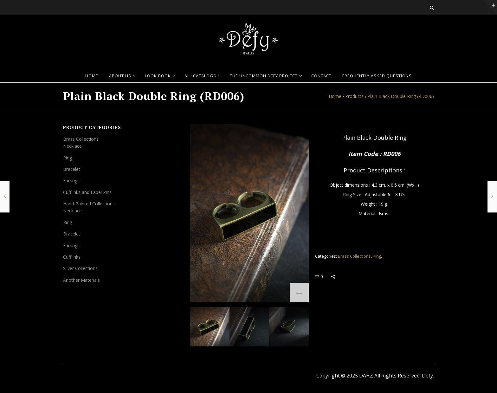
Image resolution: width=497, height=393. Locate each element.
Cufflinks (72, 257)
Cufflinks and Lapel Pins (87, 192)
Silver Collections (80, 268)
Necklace (72, 146)
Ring (377, 256)
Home (335, 96)
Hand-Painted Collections (89, 204)
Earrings (71, 180)
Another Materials (81, 280)
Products (354, 96)
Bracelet (71, 169)
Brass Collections (354, 256)
